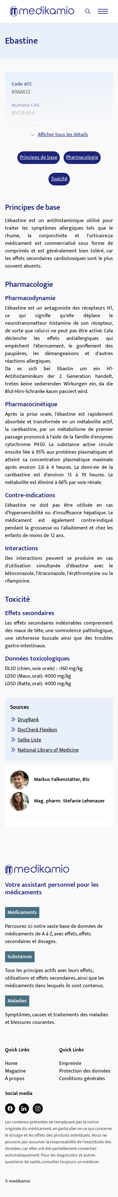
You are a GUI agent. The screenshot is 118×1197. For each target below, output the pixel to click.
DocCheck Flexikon (37, 730)
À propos (15, 1079)
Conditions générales (82, 1079)
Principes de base (38, 157)
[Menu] (103, 11)
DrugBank (28, 720)
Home (11, 1063)
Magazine (15, 1071)
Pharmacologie (82, 157)
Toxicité (59, 179)
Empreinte (70, 1063)
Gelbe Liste (29, 740)
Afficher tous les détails (59, 134)
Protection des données (84, 1071)
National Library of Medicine (48, 750)
